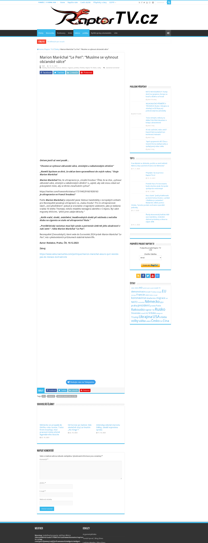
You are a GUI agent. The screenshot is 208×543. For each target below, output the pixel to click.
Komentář (44, 423)
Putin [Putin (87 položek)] (158, 305)
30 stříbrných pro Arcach (55, 42)
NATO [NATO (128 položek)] (134, 302)
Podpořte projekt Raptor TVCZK (150, 249)
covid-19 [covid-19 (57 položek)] (157, 288)
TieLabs (168, 539)
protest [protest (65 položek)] (153, 306)
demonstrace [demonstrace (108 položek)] (138, 291)
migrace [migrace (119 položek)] (160, 298)
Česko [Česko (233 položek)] (155, 321)
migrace (70, 68)
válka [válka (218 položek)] (142, 321)
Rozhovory (61, 33)
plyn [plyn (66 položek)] (162, 302)
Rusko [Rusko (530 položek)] (160, 309)
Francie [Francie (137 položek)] (140, 294)
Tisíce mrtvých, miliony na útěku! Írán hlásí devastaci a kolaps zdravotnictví (156, 120)
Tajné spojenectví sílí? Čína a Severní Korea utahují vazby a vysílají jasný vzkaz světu (157, 144)
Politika (82, 68)
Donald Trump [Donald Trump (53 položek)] (150, 292)
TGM (43, 66)
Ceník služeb (85, 2)
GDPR (111, 2)
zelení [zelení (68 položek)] (148, 321)
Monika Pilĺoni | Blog (91, 511)
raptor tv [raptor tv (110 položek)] (149, 310)
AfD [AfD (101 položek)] (141, 287)
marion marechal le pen (67, 360)
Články (40, 33)
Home (62, 2)
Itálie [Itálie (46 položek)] (151, 295)
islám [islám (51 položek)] (147, 295)
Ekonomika (50, 33)
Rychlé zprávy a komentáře (101, 33)
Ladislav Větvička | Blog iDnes (94, 506)
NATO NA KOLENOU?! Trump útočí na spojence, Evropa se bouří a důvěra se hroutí (157, 94)
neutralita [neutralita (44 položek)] (141, 302)
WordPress (149, 539)
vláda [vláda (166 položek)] (163, 317)
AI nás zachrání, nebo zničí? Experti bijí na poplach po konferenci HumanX (156, 132)
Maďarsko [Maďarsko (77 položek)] (151, 298)
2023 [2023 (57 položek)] (136, 288)
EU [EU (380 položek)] (164, 291)
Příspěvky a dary (100, 2)
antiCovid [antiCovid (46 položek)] (146, 288)
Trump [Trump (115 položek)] (134, 317)
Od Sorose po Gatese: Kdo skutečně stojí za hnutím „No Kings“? (80, 391)
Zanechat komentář (112, 68)
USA (115, 33)
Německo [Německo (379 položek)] (152, 302)
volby (99, 68)
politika (85, 33)
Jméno (43, 447)
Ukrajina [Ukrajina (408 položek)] (145, 317)
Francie (51, 360)
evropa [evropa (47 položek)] (133, 295)
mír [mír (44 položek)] (167, 298)
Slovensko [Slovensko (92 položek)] (136, 313)
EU (44, 360)
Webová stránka (46, 463)
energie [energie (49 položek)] (158, 292)
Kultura (77, 33)
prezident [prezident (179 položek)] (144, 305)
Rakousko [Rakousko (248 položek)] (138, 309)
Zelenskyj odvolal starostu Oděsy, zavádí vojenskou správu (108, 391)
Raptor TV (49, 49)
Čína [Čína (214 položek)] (166, 321)
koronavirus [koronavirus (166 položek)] (138, 298)
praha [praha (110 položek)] (134, 305)
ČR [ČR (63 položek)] (161, 321)
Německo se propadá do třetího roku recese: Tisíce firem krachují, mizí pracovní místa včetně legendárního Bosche (52, 394)
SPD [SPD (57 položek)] (146, 313)
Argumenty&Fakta (89, 498)
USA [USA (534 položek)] (156, 316)
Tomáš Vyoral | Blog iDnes (93, 502)
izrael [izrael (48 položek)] (155, 295)
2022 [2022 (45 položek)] (132, 288)
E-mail (43, 455)
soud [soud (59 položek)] (143, 313)
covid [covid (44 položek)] (151, 288)
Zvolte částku (150, 254)
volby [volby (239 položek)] (134, 321)
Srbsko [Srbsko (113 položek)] (152, 313)
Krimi (70, 33)
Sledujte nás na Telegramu (80, 346)
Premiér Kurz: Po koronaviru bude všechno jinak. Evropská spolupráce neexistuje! (157, 186)
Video (95, 68)
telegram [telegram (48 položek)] (159, 313)
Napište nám (73, 2)
